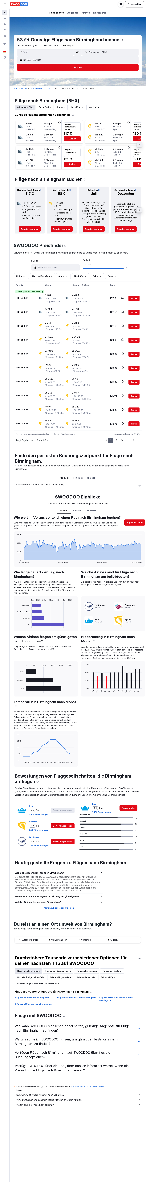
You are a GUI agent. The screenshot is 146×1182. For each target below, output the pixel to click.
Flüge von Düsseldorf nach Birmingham (76, 997)
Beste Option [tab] (45, 107)
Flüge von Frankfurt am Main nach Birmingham (116, 999)
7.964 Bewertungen (39, 845)
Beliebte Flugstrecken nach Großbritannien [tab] (38, 983)
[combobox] (28, 45)
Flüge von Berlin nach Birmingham (32, 997)
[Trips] (4, 44)
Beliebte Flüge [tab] (108, 977)
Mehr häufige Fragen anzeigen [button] (59, 908)
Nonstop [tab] (61, 107)
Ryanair (33, 821)
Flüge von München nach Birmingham (33, 1004)
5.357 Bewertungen (38, 830)
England (49, 88)
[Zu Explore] (4, 36)
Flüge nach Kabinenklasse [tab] (58, 971)
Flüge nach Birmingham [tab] (28, 971)
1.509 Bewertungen (38, 814)
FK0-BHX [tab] (64, 478)
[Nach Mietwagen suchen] (4, 24)
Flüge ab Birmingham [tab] (87, 971)
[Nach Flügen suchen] (4, 12)
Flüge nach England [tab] (112, 971)
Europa (24, 88)
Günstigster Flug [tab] (25, 107)
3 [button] (122, 440)
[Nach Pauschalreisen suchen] (4, 30)
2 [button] (116, 440)
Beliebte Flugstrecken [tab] (60, 977)
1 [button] (110, 440)
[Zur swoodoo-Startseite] (19, 4)
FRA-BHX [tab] (91, 478)
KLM (31, 806)
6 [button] (134, 440)
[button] (5, 4)
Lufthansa (34, 837)
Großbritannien (36, 88)
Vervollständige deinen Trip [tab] (30, 977)
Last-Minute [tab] (77, 107)
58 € (22, 39)
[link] (30, 229)
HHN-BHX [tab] (78, 478)
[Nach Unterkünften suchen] (4, 18)
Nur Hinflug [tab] (94, 107)
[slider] (125, 268)
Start (16, 88)
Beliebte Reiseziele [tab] (86, 977)
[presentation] (122, 40)
